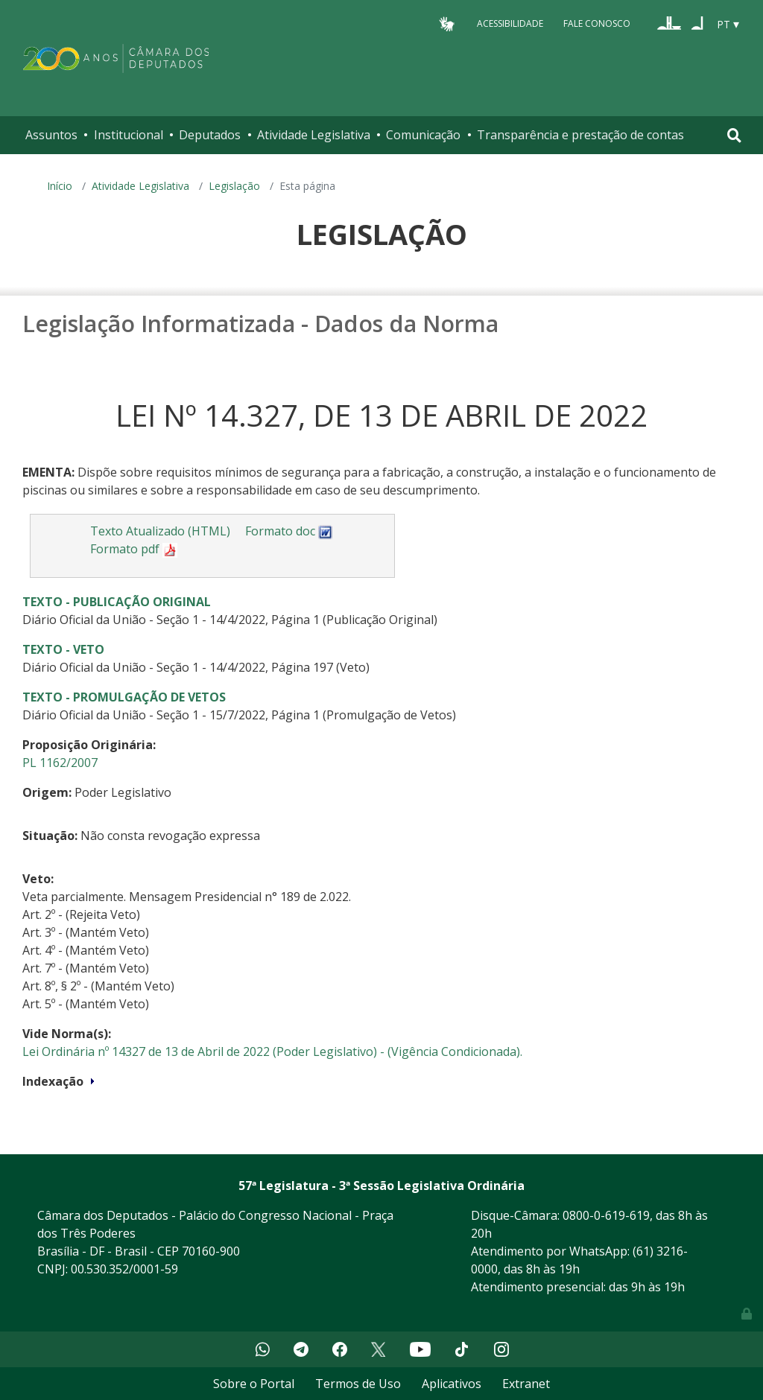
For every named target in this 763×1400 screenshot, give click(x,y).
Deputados (210, 135)
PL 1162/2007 (60, 762)
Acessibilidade (510, 23)
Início (59, 186)
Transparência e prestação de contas (580, 135)
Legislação (234, 186)
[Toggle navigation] (734, 135)
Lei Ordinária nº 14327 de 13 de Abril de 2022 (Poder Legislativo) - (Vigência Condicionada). (272, 1051)
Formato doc (289, 531)
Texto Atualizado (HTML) (160, 531)
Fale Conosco (596, 23)
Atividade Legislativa (313, 135)
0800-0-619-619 (606, 1215)
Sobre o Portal (253, 1383)
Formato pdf (133, 549)
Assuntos (51, 135)
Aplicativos (451, 1383)
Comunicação (423, 135)
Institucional (128, 135)
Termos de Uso (358, 1383)
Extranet (526, 1383)
